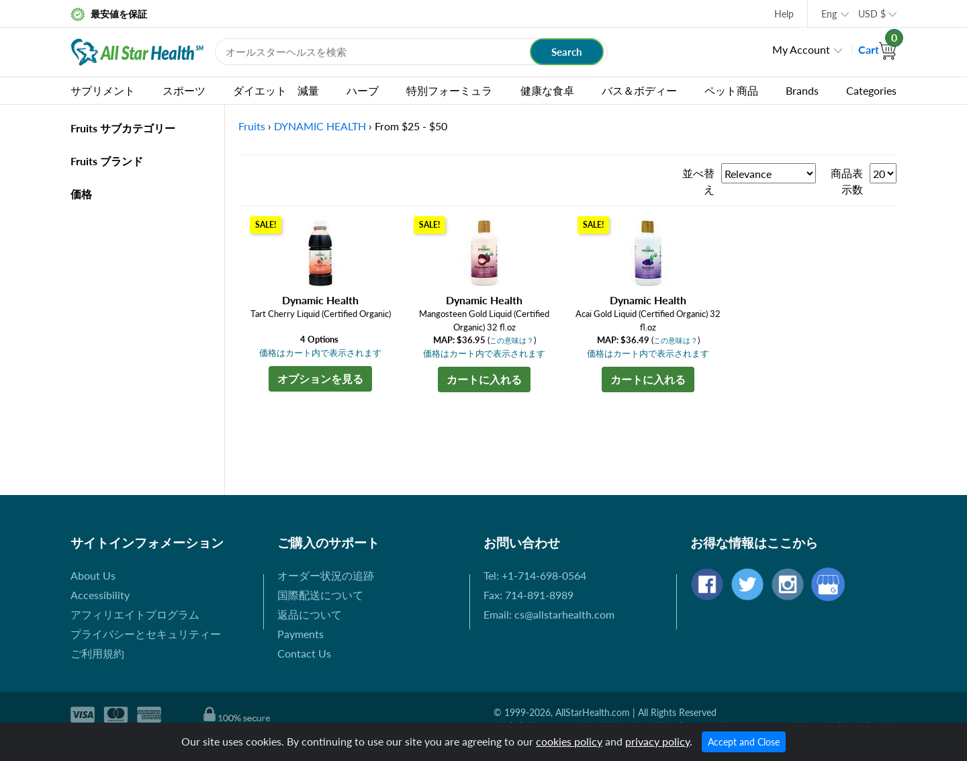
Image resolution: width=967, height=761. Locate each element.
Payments (300, 633)
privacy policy (657, 741)
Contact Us (304, 653)
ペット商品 (731, 90)
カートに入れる (484, 379)
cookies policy (569, 741)
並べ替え (698, 181)
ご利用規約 (97, 653)
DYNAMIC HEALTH (320, 126)
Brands (802, 90)
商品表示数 (847, 181)
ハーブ (363, 90)
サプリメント (103, 90)
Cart (877, 49)
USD (872, 13)
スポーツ (184, 90)
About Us (93, 575)
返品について (309, 614)
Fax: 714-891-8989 (528, 594)
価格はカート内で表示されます (320, 352)
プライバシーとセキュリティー (146, 633)
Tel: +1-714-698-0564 (534, 575)
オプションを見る (320, 378)
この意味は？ (512, 340)
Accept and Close (744, 742)
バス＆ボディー (639, 90)
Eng (829, 13)
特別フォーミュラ (449, 90)
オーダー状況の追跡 (325, 575)
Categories (871, 90)
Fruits (251, 126)
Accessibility (100, 594)
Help (784, 13)
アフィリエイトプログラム (135, 614)
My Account (801, 49)
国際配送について (320, 594)
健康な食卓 (547, 90)
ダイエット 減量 (276, 90)
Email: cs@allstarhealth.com (548, 614)
